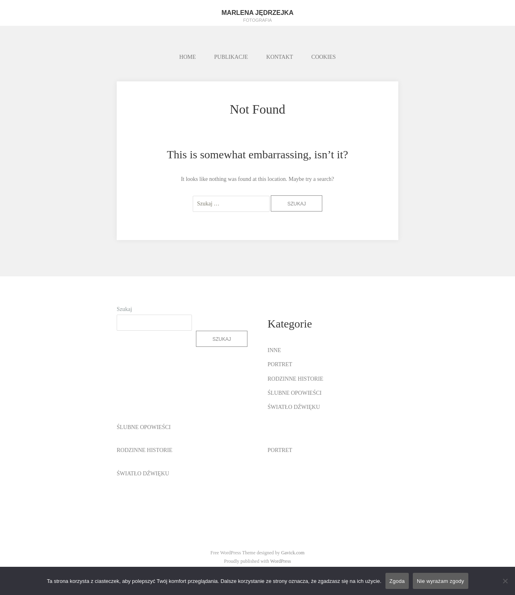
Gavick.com (293, 553)
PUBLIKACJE (231, 57)
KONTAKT (279, 57)
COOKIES (323, 57)
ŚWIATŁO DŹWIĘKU (294, 407)
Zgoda (397, 581)
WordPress (280, 561)
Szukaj (124, 309)
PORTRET (280, 364)
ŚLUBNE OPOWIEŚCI (294, 393)
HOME (187, 57)
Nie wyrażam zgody (440, 581)
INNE (274, 350)
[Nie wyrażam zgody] (505, 581)
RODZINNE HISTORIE (295, 379)
